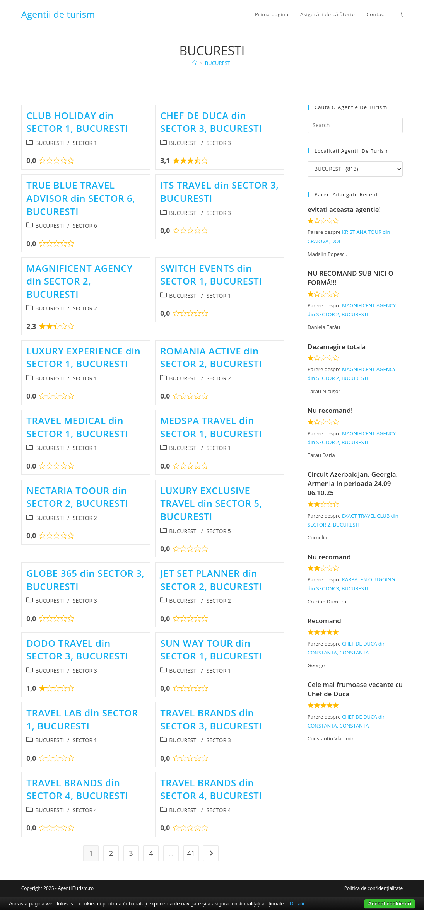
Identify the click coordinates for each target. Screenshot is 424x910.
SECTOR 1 (85, 143)
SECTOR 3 (219, 143)
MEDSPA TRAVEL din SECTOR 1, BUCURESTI (211, 427)
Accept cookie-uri (389, 904)
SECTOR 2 (85, 308)
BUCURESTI (218, 63)
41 (191, 853)
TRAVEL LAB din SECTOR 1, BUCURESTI (82, 719)
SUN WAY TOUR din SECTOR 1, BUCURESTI (211, 650)
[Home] (194, 63)
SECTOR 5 (219, 531)
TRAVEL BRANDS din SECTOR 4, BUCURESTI (77, 789)
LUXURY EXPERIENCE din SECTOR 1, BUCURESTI (83, 357)
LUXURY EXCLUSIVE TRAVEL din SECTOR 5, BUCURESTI (211, 503)
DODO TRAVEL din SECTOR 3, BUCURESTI (77, 650)
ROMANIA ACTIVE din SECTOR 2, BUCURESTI (211, 357)
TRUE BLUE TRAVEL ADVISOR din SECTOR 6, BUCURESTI (80, 198)
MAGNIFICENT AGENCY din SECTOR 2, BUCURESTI (79, 281)
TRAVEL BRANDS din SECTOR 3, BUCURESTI (211, 719)
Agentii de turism (58, 14)
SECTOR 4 (85, 810)
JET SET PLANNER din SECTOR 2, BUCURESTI (211, 580)
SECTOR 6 (85, 225)
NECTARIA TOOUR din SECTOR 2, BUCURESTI (77, 497)
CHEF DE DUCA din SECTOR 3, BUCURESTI (211, 122)
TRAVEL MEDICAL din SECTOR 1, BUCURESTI (77, 427)
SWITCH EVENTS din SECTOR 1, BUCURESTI (211, 275)
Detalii (297, 904)
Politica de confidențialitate (373, 888)
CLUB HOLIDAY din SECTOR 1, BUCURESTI (77, 122)
